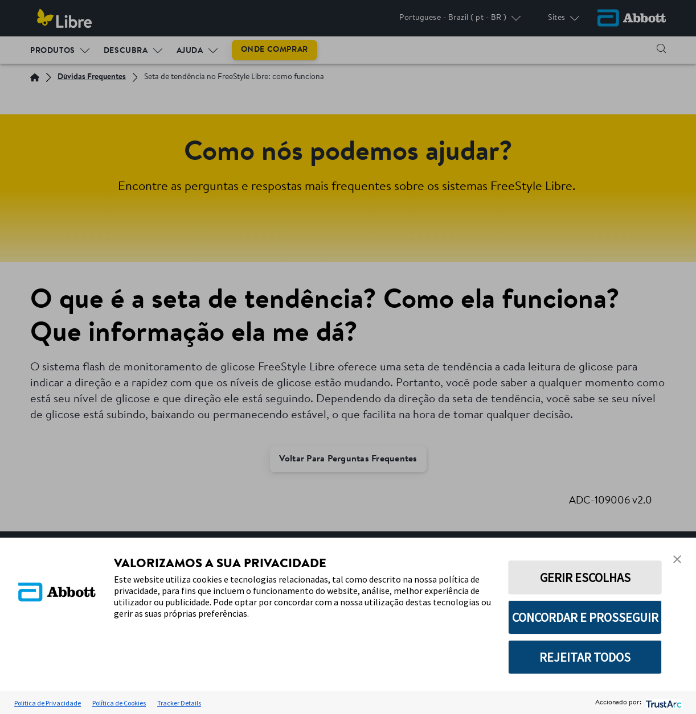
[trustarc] (662, 703)
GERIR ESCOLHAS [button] (585, 577)
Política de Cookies (119, 703)
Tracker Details (179, 703)
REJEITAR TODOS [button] (585, 657)
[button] (677, 559)
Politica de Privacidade (47, 703)
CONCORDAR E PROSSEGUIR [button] (585, 617)
